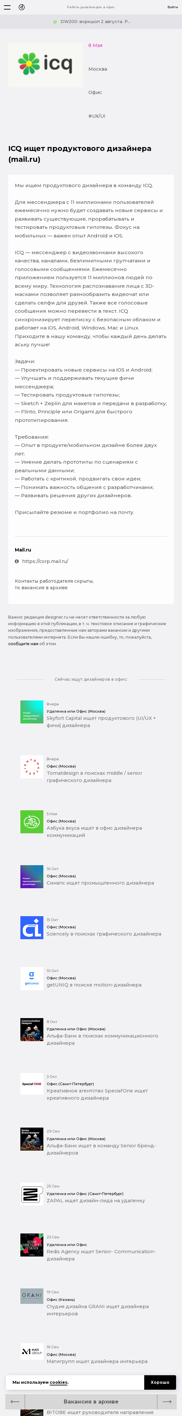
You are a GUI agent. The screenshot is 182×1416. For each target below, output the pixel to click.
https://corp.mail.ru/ (41, 561)
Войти (173, 7)
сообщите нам (23, 643)
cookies (58, 1382)
